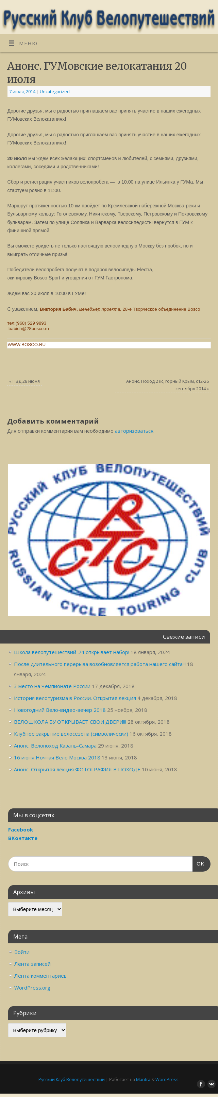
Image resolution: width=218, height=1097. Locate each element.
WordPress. (167, 1079)
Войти (22, 951)
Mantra (143, 1079)
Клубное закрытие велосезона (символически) (71, 733)
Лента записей (32, 963)
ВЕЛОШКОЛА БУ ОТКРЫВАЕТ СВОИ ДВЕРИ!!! (70, 721)
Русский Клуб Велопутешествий (71, 1079)
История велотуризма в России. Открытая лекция (75, 698)
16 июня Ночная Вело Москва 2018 (57, 757)
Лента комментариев (40, 975)
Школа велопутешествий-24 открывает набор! (71, 652)
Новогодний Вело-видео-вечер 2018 (60, 709)
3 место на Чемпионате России (52, 686)
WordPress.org (32, 987)
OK (198, 863)
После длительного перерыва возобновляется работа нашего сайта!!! (100, 664)
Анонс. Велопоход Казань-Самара (55, 745)
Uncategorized (55, 91)
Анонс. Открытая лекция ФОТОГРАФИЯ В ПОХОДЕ (77, 769)
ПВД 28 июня (24, 381)
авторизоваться (134, 431)
